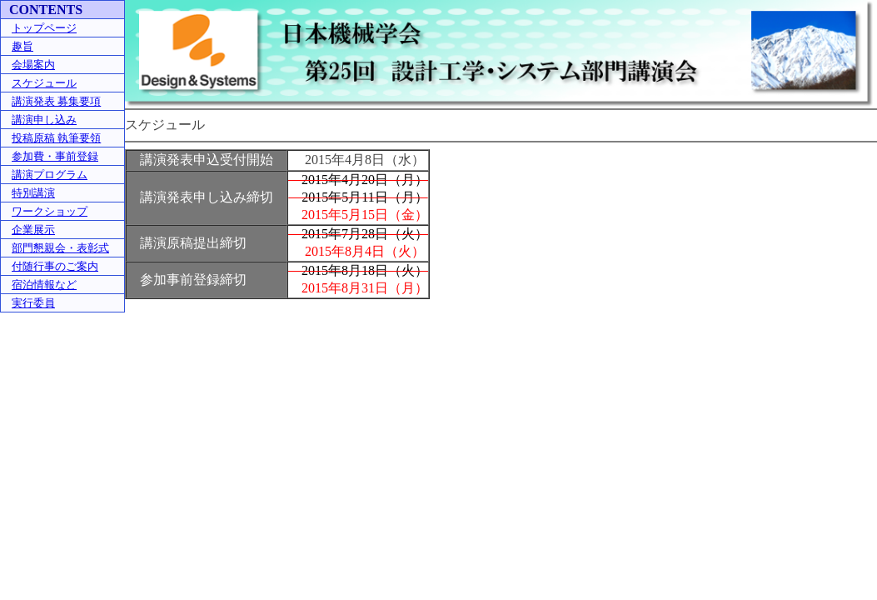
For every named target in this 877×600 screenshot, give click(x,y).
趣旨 (22, 46)
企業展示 (33, 229)
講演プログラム (49, 174)
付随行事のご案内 (55, 266)
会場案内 (33, 64)
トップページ (44, 28)
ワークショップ (49, 211)
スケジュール (44, 83)
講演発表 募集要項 (56, 101)
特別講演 (33, 193)
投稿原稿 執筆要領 (56, 138)
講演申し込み (44, 119)
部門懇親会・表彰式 (60, 248)
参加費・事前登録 (55, 156)
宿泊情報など (44, 284)
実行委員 (33, 303)
